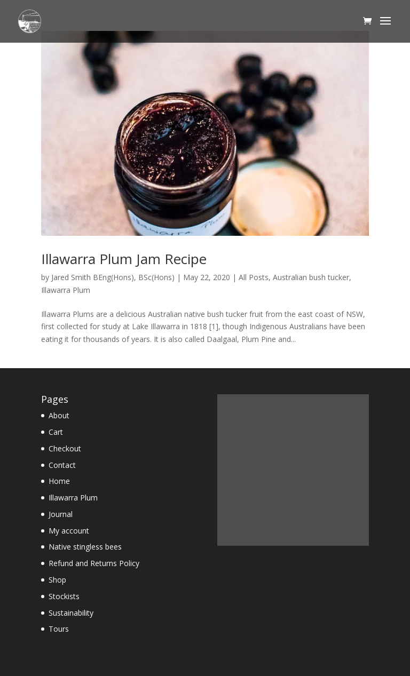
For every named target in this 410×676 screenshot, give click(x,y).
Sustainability (71, 613)
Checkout (65, 448)
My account (69, 531)
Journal (61, 514)
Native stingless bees (85, 547)
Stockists (64, 596)
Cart (56, 432)
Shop (57, 580)
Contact (62, 465)
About (59, 415)
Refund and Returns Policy (94, 563)
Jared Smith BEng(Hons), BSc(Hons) (113, 277)
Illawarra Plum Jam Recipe (124, 258)
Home (59, 481)
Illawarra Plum (65, 290)
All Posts (254, 277)
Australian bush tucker (311, 277)
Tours (59, 629)
